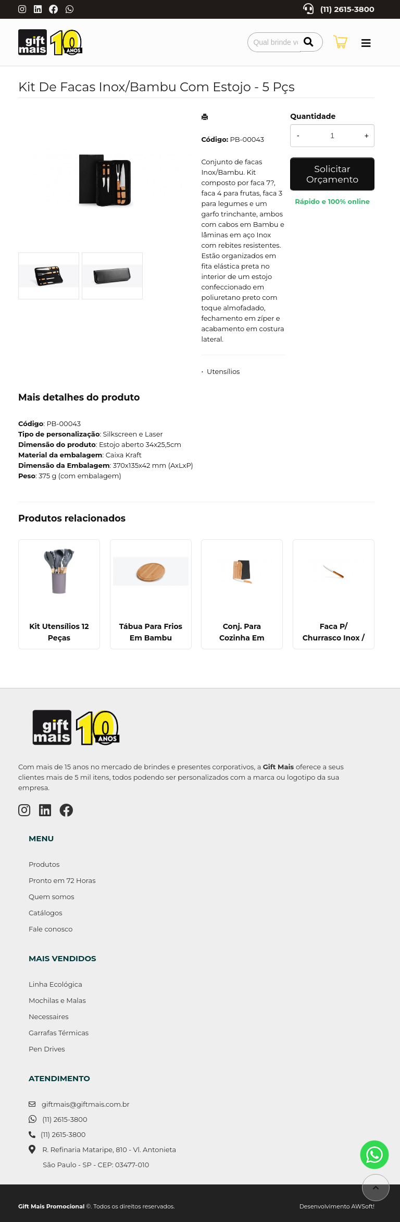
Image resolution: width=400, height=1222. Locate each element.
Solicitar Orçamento (332, 174)
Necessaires (49, 1016)
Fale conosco (50, 929)
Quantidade (312, 116)
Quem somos (51, 896)
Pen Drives (47, 1049)
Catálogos (46, 913)
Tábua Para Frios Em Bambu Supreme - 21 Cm (150, 638)
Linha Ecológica (55, 984)
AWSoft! (363, 1206)
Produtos (44, 864)
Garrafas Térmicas (59, 1033)
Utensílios (223, 371)
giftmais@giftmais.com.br (86, 1104)
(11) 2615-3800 (347, 9)
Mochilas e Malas (57, 1000)
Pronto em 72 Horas (62, 880)
